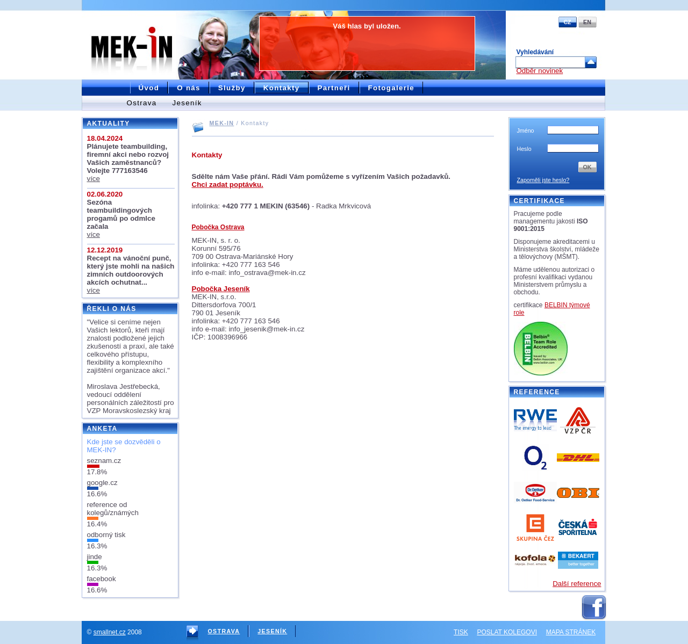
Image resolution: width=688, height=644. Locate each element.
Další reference (577, 584)
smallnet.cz (110, 632)
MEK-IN (222, 123)
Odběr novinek (540, 71)
